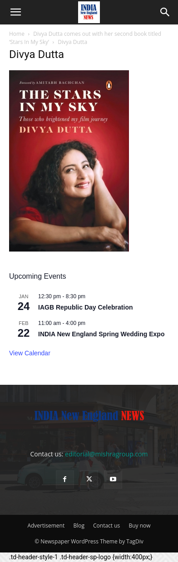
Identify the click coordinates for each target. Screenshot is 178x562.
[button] (15, 12)
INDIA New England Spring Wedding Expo (101, 334)
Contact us (106, 525)
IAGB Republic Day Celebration (85, 307)
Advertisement (45, 525)
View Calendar (29, 353)
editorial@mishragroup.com (106, 454)
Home (17, 34)
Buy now (139, 525)
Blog (78, 525)
